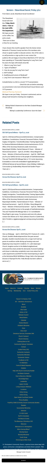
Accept (23, 460)
